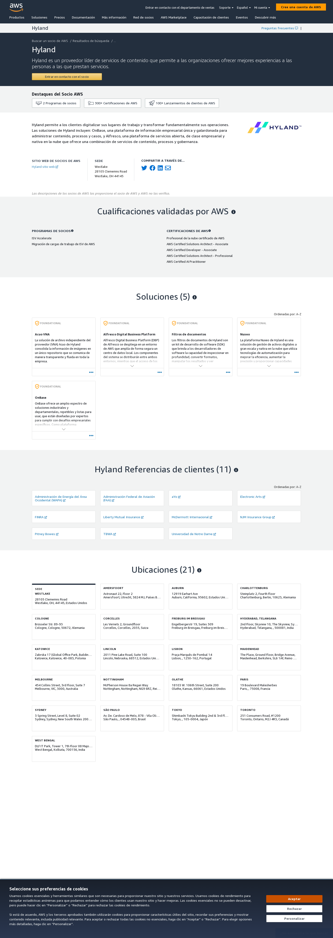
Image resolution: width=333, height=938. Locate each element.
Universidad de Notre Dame (194, 534)
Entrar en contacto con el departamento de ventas (180, 7)
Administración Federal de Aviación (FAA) (129, 498)
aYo (176, 497)
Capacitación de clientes (211, 17)
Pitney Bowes (47, 534)
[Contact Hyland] (67, 76)
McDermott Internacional (192, 517)
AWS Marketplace (174, 17)
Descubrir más (265, 17)
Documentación (83, 17)
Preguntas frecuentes (280, 28)
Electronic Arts (252, 497)
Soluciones (39, 17)
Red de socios (143, 17)
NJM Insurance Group (257, 517)
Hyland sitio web (45, 167)
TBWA (109, 534)
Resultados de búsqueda (91, 41)
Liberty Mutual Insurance (123, 517)
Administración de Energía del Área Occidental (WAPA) (61, 498)
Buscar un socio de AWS (50, 41)
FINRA (41, 517)
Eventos (242, 17)
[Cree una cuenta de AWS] (301, 7)
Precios (59, 17)
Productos (16, 17)
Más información (114, 17)
